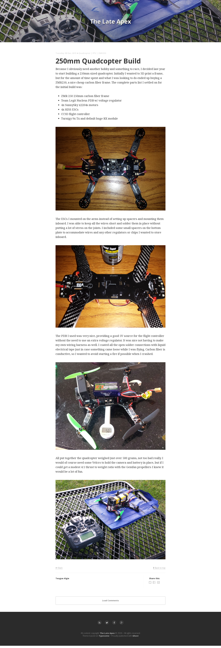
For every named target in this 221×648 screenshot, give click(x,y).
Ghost (135, 638)
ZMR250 (103, 53)
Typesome (104, 638)
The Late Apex (110, 21)
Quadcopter (85, 53)
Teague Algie (62, 579)
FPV (95, 53)
